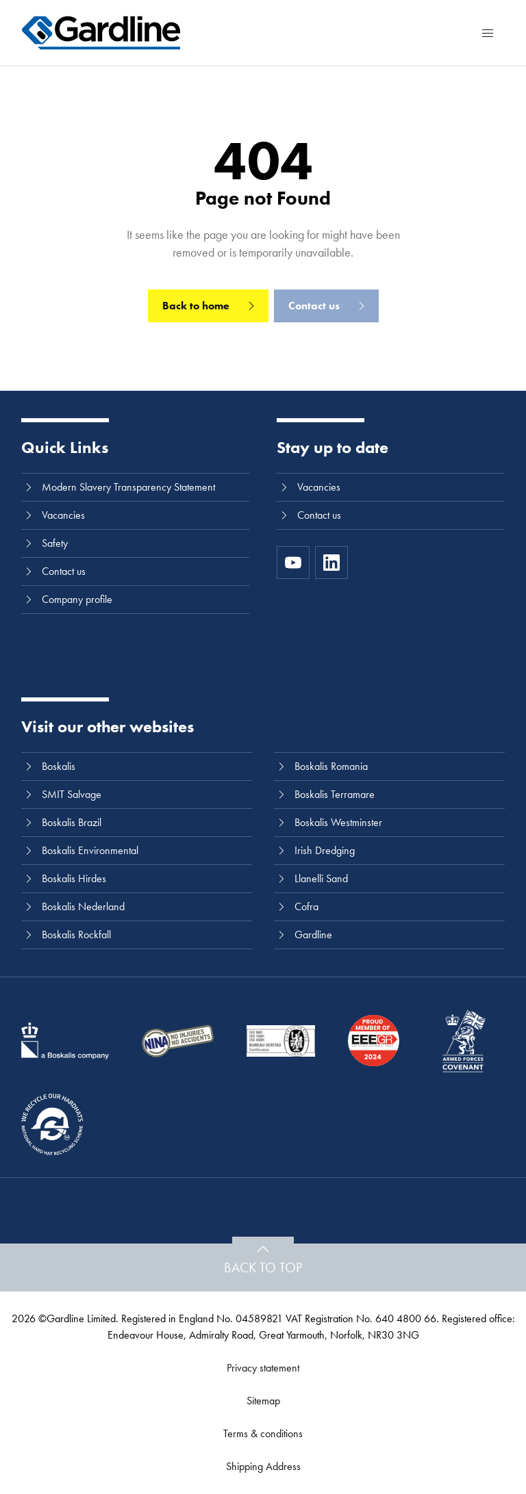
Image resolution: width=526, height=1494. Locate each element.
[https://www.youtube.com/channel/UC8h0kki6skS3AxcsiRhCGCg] (293, 562)
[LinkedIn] (331, 562)
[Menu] (487, 32)
